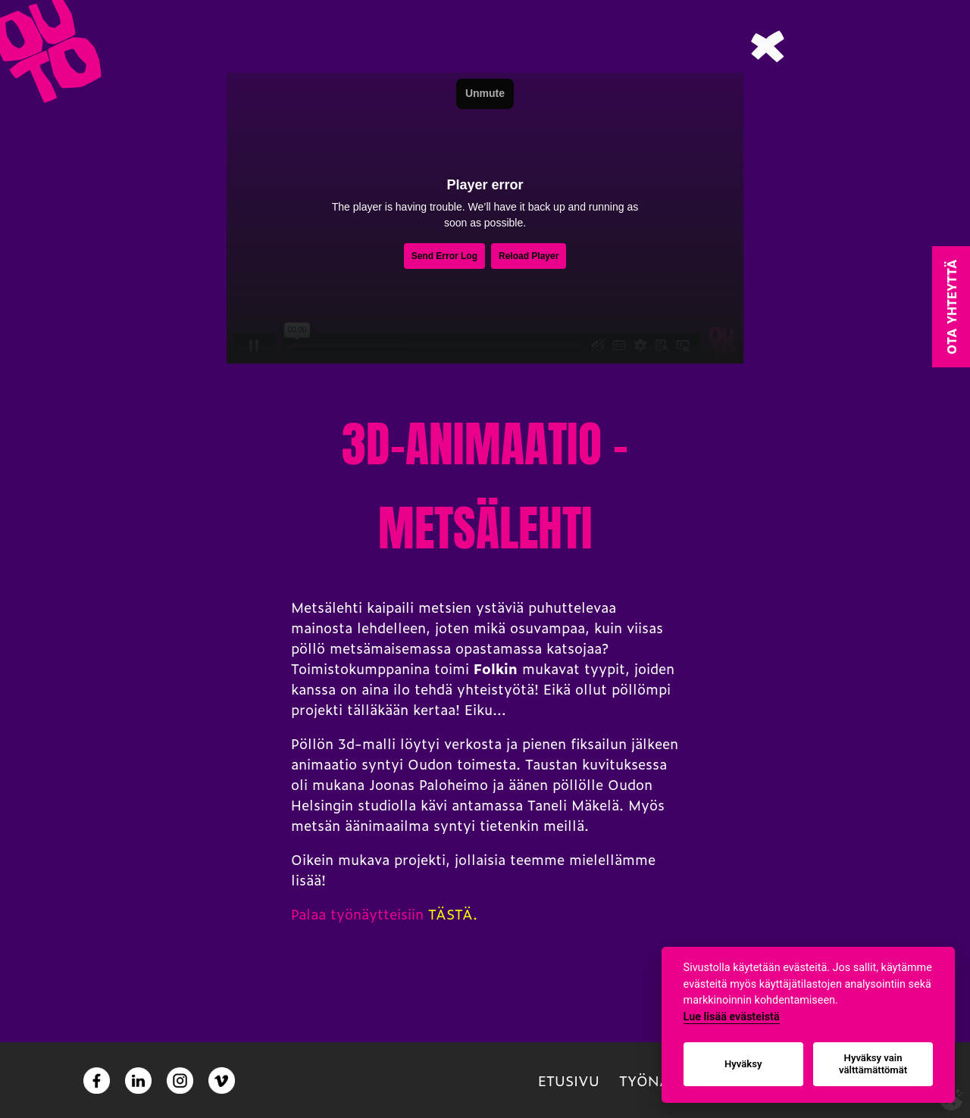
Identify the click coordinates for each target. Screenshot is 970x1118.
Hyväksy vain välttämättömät (873, 1064)
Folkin (496, 668)
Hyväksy (743, 1064)
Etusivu (568, 1080)
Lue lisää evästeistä (732, 1016)
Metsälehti (326, 607)
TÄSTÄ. (452, 914)
